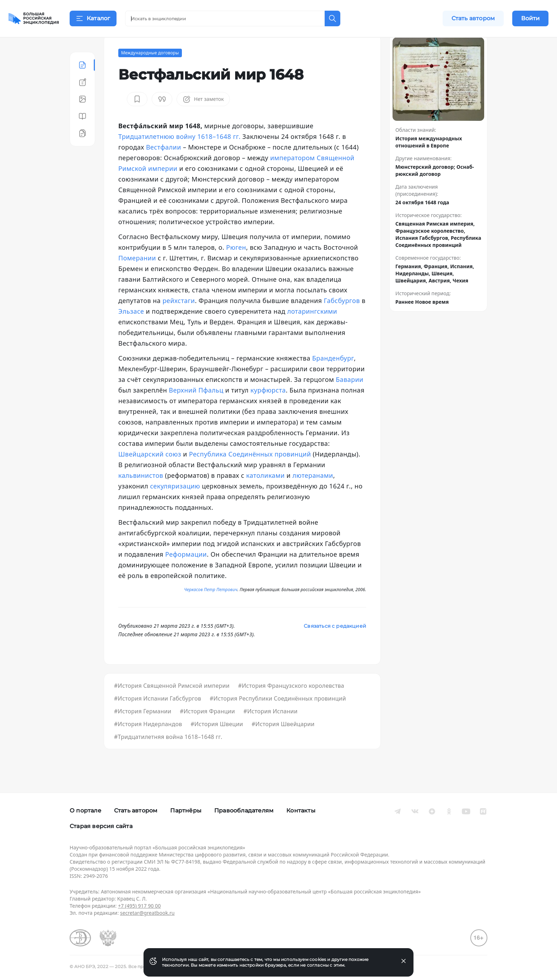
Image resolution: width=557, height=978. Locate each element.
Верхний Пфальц (196, 408)
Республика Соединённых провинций (250, 472)
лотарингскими (312, 329)
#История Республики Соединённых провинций (278, 716)
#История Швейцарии (283, 742)
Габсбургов (342, 318)
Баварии (349, 397)
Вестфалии (163, 165)
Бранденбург (333, 376)
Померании (137, 275)
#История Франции (207, 729)
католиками (265, 493)
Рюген (236, 265)
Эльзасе (131, 329)
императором (292, 175)
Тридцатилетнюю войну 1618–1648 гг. (179, 154)
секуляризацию (175, 503)
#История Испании (270, 729)
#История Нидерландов (148, 742)
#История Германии (142, 729)
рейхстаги (178, 318)
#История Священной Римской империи (171, 703)
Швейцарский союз (149, 472)
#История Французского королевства (291, 703)
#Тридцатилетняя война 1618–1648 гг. (168, 754)
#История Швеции (216, 742)
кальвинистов (140, 493)
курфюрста (268, 408)
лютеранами (312, 493)
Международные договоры (150, 70)
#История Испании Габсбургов (157, 716)
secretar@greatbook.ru (147, 912)
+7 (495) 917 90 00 (139, 905)
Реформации (186, 572)
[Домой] (34, 18)
